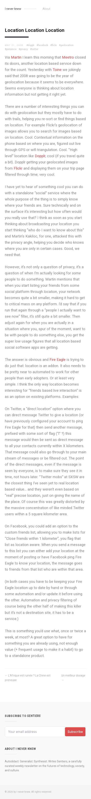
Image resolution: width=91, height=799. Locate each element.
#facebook (42, 45)
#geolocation (66, 45)
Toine (57, 70)
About (46, 8)
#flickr (53, 45)
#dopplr (30, 45)
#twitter (34, 49)
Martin (16, 57)
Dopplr (40, 156)
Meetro (68, 57)
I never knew (13, 9)
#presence (10, 49)
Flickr (18, 168)
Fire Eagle (57, 359)
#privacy (23, 49)
